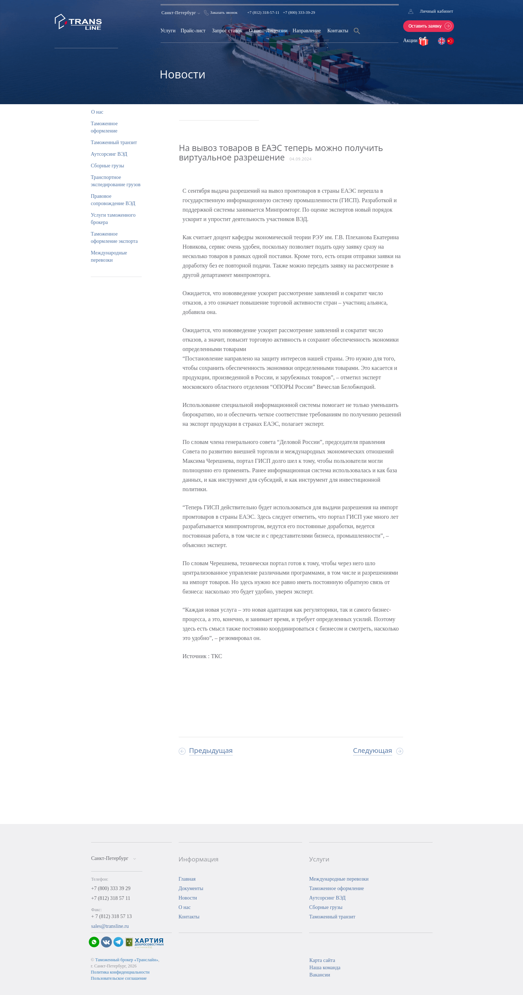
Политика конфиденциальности (120, 972)
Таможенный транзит (114, 142)
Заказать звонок (224, 12)
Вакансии (319, 975)
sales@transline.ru (110, 926)
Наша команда (324, 967)
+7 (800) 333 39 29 (110, 888)
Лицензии (277, 30)
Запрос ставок (227, 30)
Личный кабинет (436, 11)
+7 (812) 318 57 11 (110, 898)
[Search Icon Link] (357, 35)
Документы (191, 888)
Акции (411, 40)
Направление (307, 30)
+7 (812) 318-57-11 (263, 12)
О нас (255, 30)
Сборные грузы (107, 165)
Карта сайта (322, 960)
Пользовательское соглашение (119, 978)
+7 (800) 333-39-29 (299, 12)
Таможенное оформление (336, 888)
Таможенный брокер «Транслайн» (126, 959)
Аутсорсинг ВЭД (109, 154)
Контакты (337, 30)
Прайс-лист (193, 30)
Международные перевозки (339, 879)
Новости (188, 898)
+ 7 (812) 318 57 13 (111, 916)
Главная (187, 879)
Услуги (168, 30)
